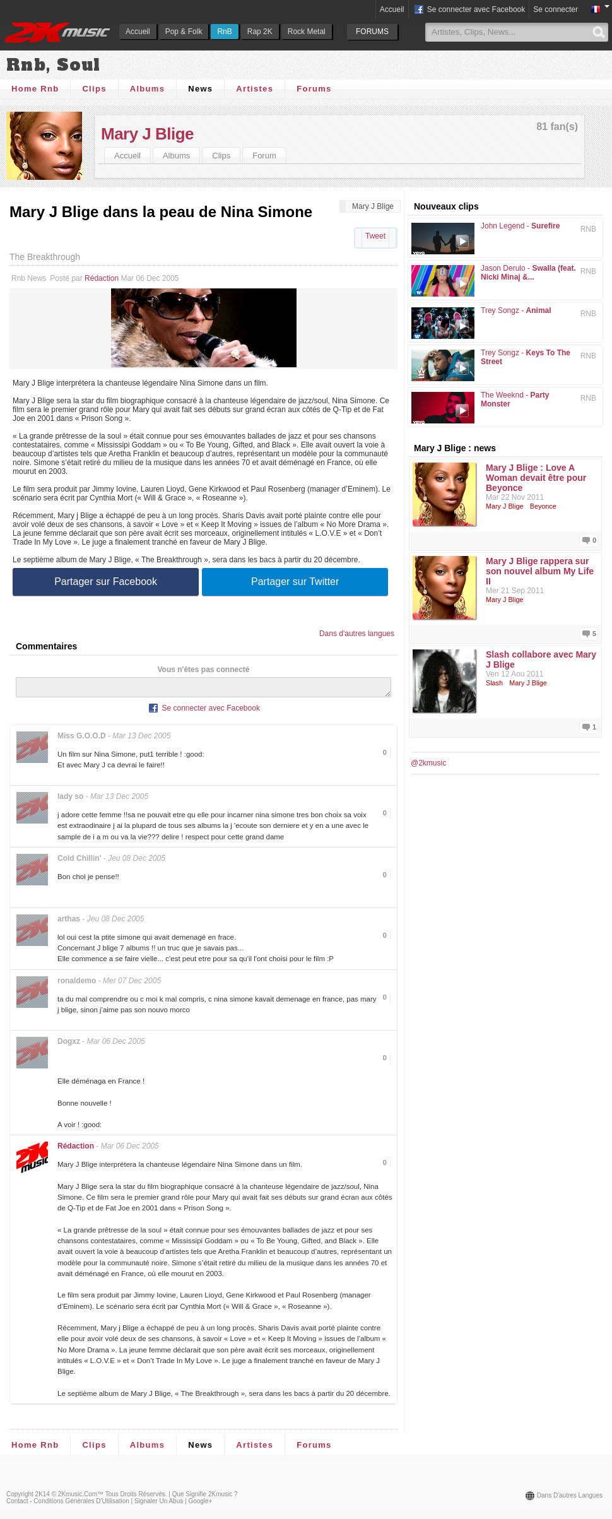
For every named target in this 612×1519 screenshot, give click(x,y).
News (200, 88)
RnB (224, 31)
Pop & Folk (184, 31)
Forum (264, 155)
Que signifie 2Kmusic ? (205, 1497)
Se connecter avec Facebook (469, 10)
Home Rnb (35, 88)
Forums (314, 88)
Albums (147, 88)
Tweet (375, 236)
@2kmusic (428, 763)
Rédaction (102, 278)
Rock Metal (307, 31)
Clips (94, 88)
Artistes (254, 88)
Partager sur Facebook (105, 581)
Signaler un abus (158, 1504)
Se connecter (555, 9)
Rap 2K (260, 31)
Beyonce (543, 506)
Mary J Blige (147, 133)
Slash (494, 683)
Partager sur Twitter (295, 581)
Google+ (200, 1504)
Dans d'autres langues (356, 633)
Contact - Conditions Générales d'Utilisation (67, 1504)
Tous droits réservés (135, 1497)
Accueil (138, 31)
